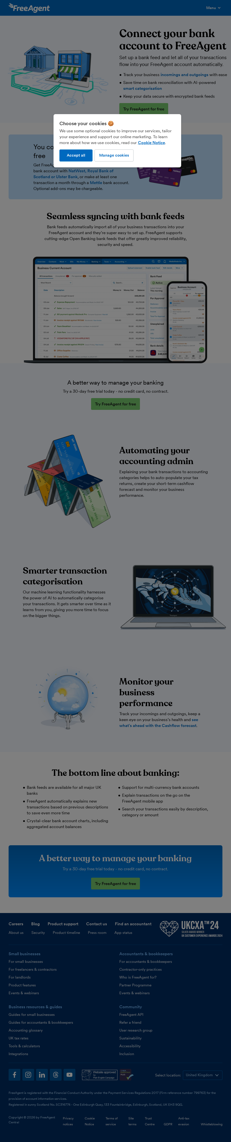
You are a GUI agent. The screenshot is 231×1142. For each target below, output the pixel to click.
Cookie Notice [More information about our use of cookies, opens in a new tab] (151, 142)
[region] (117, 140)
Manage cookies (114, 155)
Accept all (76, 155)
